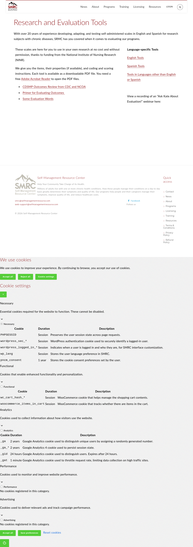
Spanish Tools (136, 66)
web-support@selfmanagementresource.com (36, 204)
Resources (155, 6)
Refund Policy (168, 241)
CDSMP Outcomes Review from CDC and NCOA (54, 86)
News (83, 6)
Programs (109, 6)
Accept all (8, 276)
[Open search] (178, 5)
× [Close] (3, 294)
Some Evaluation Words (38, 98)
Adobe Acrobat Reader (35, 79)
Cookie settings (46, 276)
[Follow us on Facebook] (133, 201)
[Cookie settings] (4, 540)
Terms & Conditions (169, 226)
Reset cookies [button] (52, 529)
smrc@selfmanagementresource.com (32, 201)
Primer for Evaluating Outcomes (44, 92)
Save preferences (29, 529)
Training (124, 6)
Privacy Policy (168, 233)
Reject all (25, 276)
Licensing (138, 6)
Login (169, 6)
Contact (170, 191)
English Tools (135, 57)
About (95, 6)
